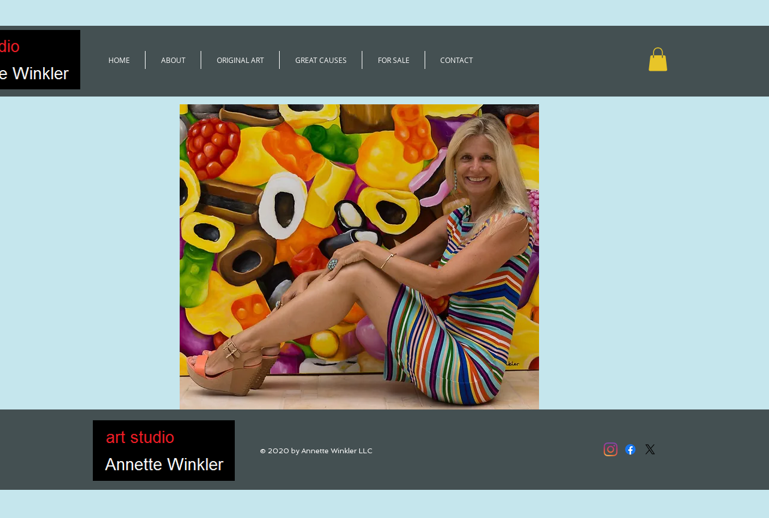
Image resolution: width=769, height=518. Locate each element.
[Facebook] (630, 449)
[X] (650, 449)
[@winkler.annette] (610, 449)
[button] (658, 59)
